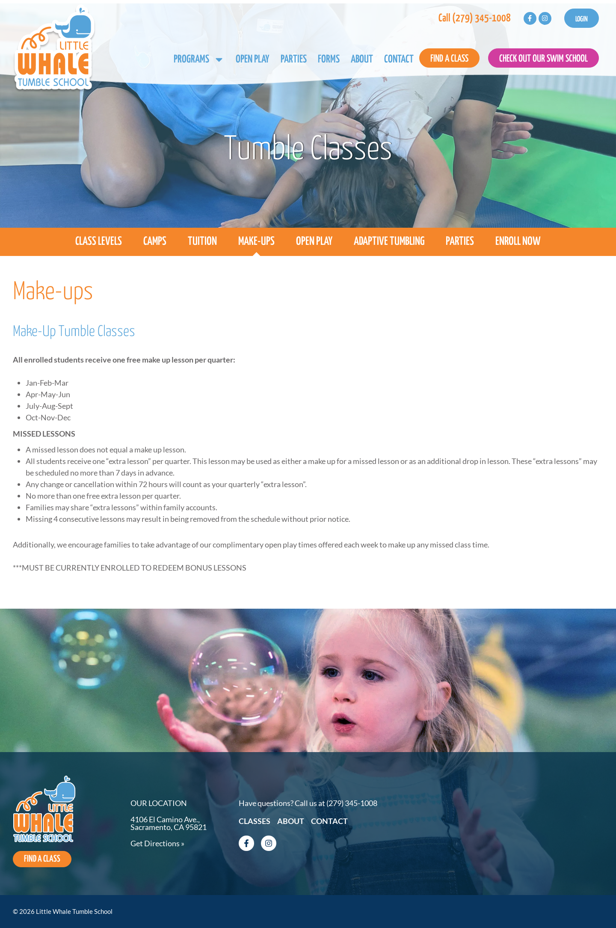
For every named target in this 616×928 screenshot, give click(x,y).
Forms (329, 59)
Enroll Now (518, 241)
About (362, 59)
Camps (154, 241)
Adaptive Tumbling (389, 241)
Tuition (202, 241)
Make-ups (256, 241)
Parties (294, 59)
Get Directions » (157, 842)
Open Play (253, 59)
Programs (199, 59)
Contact (399, 59)
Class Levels (98, 241)
